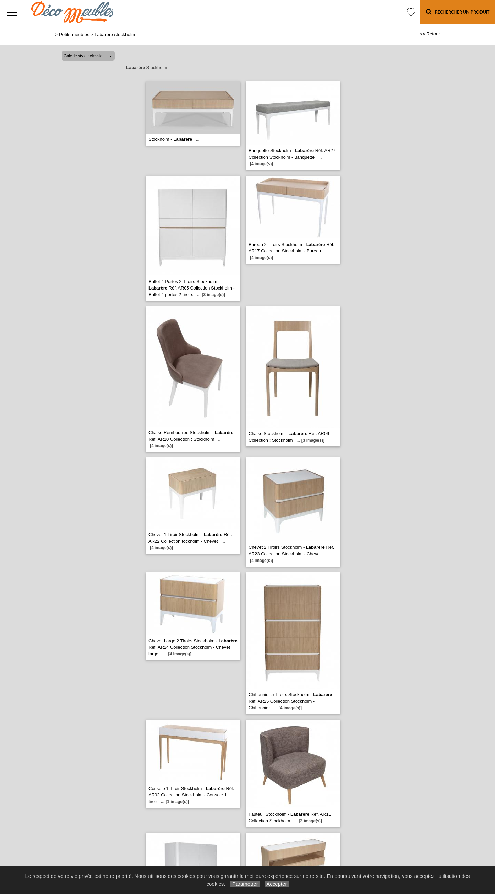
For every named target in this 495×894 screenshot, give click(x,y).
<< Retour (430, 33)
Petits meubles (74, 34)
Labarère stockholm (115, 34)
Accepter (276, 884)
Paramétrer (245, 884)
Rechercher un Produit (458, 12)
